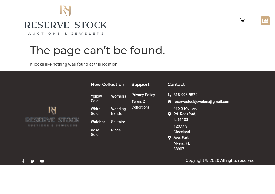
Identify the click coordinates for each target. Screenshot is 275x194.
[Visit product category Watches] (98, 122)
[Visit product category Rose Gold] (98, 132)
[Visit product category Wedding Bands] (118, 111)
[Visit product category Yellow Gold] (98, 98)
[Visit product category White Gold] (98, 111)
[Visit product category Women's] (118, 96)
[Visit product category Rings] (118, 130)
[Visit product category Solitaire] (118, 122)
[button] (242, 20)
